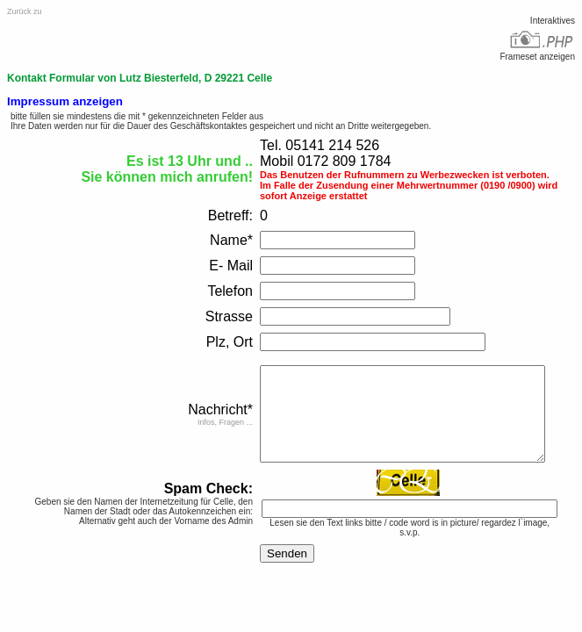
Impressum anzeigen (65, 101)
